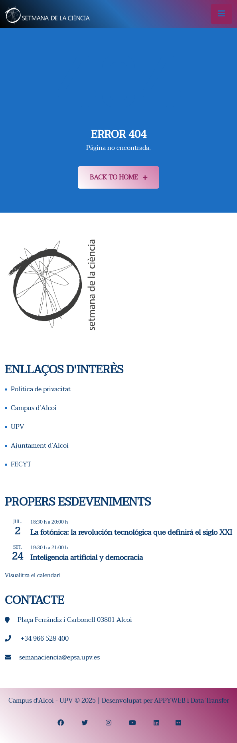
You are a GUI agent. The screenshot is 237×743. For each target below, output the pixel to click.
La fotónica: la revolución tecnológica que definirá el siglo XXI (131, 532)
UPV (17, 426)
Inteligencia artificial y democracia (86, 558)
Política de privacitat (41, 389)
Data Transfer (210, 700)
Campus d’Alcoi (34, 408)
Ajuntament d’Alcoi (40, 445)
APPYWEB (170, 700)
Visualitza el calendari (33, 575)
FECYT (21, 464)
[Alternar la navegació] (221, 14)
